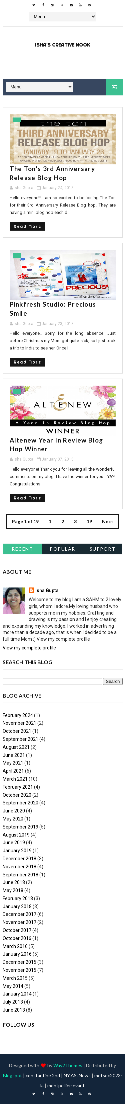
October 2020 (17, 795)
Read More (27, 226)
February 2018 (18, 898)
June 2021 (14, 755)
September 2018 (20, 874)
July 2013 (13, 1002)
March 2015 (15, 978)
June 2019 (14, 842)
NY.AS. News (77, 1075)
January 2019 (17, 850)
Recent (22, 549)
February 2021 (18, 787)
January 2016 (17, 954)
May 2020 (13, 818)
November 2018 (19, 866)
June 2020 (14, 810)
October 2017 (17, 930)
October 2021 (17, 731)
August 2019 (16, 835)
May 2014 (13, 986)
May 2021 (13, 763)
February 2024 (18, 715)
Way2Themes (67, 1065)
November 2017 (19, 922)
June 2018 (14, 882)
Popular (62, 549)
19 (89, 521)
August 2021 (16, 747)
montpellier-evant (66, 1085)
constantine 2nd (43, 1075)
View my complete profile (29, 647)
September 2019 (20, 827)
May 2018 (13, 890)
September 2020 (20, 802)
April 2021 (13, 771)
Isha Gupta (47, 590)
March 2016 (15, 946)
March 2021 (15, 779)
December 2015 (19, 962)
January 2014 (17, 994)
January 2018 (17, 906)
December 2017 (19, 914)
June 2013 (14, 1010)
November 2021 (19, 723)
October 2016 (17, 938)
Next (107, 521)
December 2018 (19, 858)
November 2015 (19, 970)
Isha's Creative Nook (62, 45)
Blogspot (12, 1075)
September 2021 (20, 739)
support (103, 549)
